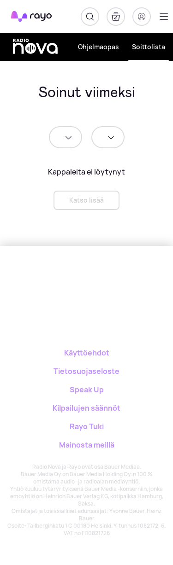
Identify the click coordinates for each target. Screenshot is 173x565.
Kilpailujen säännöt (86, 408)
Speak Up (87, 389)
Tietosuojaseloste (86, 371)
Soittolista (148, 46)
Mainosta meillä (86, 445)
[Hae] (90, 16)
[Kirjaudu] (141, 16)
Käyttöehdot (86, 353)
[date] (65, 137)
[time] (108, 137)
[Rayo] (50, 278)
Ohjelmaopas (98, 46)
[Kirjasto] (116, 16)
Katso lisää (86, 200)
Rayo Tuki (87, 426)
